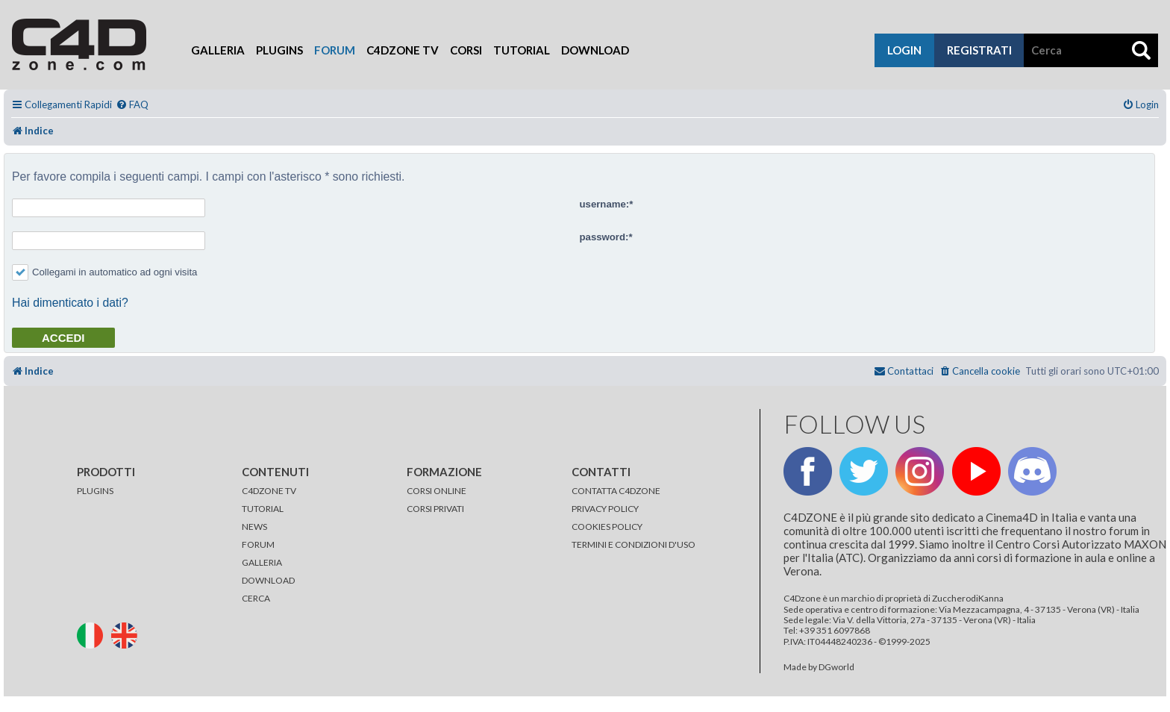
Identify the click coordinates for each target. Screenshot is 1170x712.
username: (605, 204)
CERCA (256, 598)
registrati (979, 50)
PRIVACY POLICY (605, 508)
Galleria (218, 50)
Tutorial (521, 50)
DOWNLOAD (268, 580)
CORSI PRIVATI (435, 508)
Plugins (279, 50)
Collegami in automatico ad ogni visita (104, 272)
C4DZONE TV (269, 490)
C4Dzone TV (402, 50)
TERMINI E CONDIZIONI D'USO (633, 544)
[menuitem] (132, 105)
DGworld (836, 667)
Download (595, 50)
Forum (334, 50)
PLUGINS (95, 490)
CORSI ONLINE (436, 490)
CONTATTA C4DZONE (616, 490)
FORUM (258, 544)
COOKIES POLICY (607, 526)
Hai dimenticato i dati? (70, 302)
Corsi (466, 50)
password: (604, 237)
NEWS (254, 526)
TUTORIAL (263, 508)
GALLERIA (262, 562)
